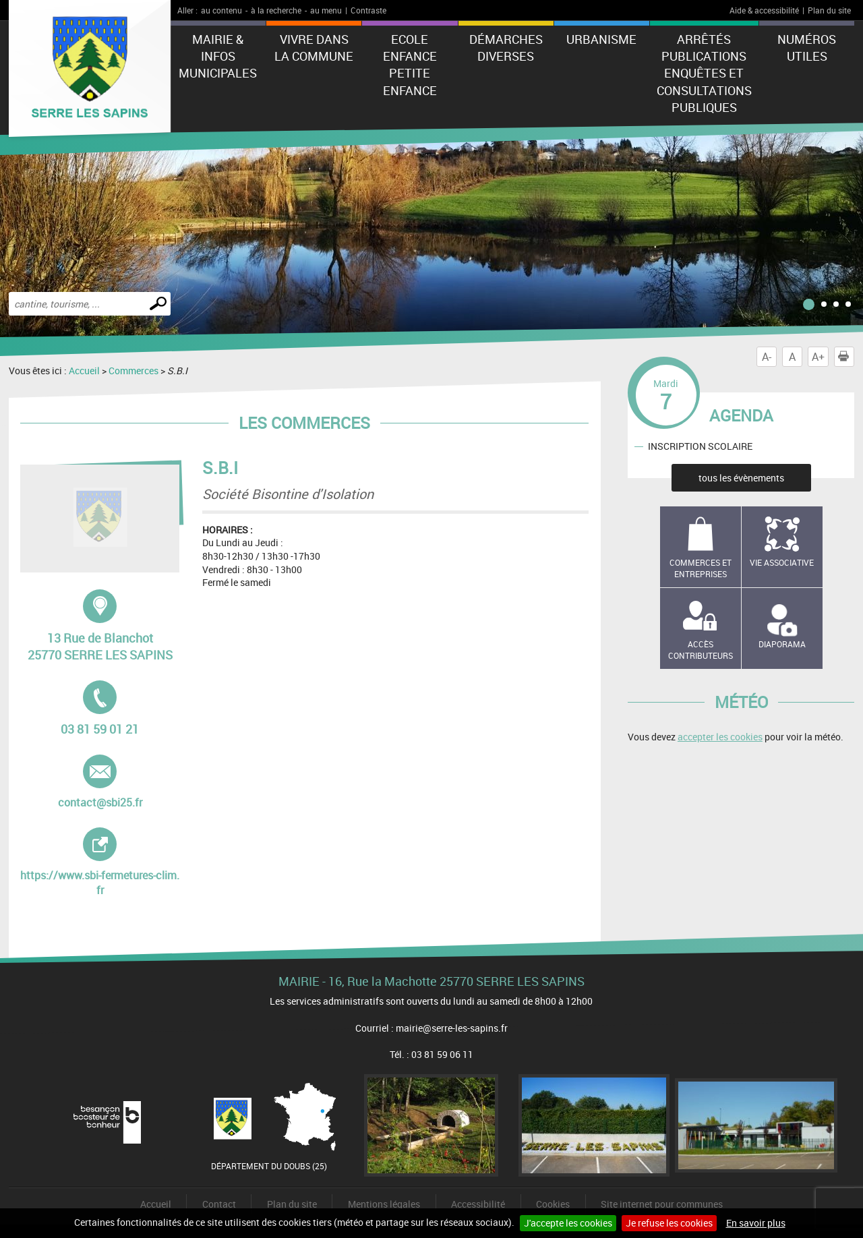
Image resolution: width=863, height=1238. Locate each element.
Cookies (553, 1204)
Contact (219, 1204)
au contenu (221, 10)
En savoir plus (755, 1222)
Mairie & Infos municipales (218, 56)
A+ (818, 356)
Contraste (368, 10)
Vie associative (782, 562)
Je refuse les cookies (669, 1222)
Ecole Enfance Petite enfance (410, 64)
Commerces (133, 370)
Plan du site (829, 10)
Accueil (84, 370)
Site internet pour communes (662, 1204)
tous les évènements (741, 477)
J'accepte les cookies (568, 1222)
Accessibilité (478, 1204)
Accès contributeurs (700, 650)
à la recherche (276, 10)
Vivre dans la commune (313, 47)
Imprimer (846, 356)
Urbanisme (601, 39)
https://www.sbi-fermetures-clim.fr (99, 862)
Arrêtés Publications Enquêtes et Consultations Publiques (704, 73)
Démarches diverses (506, 47)
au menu (326, 10)
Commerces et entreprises (700, 568)
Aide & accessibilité (764, 10)
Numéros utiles (806, 47)
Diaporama (782, 644)
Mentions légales (384, 1204)
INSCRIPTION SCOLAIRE (700, 446)
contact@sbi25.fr (105, 782)
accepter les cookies (720, 736)
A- (766, 356)
